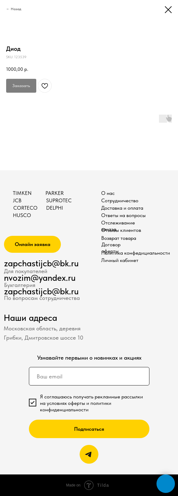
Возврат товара (118, 238)
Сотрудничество (119, 200)
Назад (16, 9)
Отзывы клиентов (121, 230)
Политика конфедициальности (135, 253)
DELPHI (54, 208)
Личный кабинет (119, 260)
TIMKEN (22, 193)
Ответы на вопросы (123, 215)
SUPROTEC (59, 200)
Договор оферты (111, 247)
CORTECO (25, 208)
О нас (108, 193)
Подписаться (89, 429)
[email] (89, 376)
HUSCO (22, 215)
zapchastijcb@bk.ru (41, 263)
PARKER (54, 193)
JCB (17, 200)
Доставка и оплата (122, 208)
